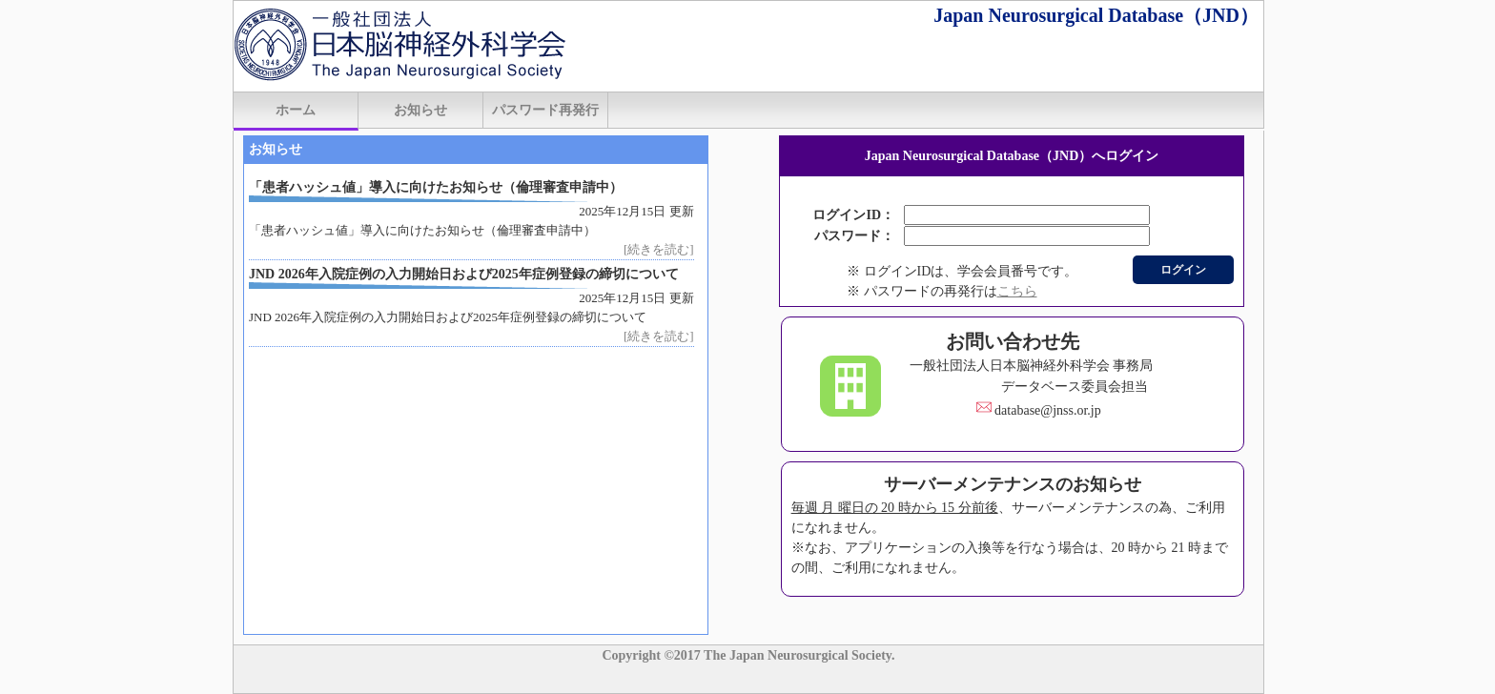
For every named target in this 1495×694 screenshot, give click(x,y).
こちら (1017, 291)
